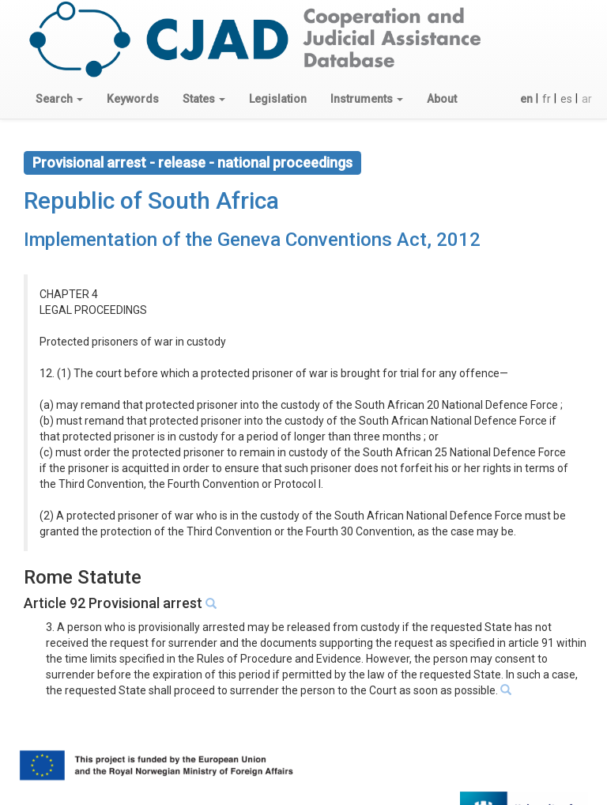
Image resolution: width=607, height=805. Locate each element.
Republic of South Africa (151, 200)
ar (587, 99)
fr (546, 99)
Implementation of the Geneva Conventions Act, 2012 (252, 240)
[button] (59, 99)
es (566, 99)
